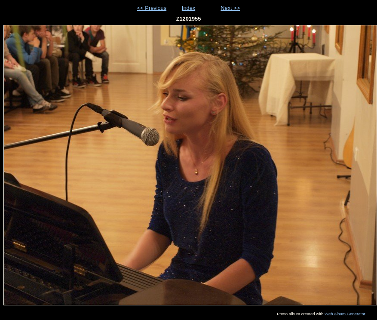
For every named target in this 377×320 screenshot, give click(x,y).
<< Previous (151, 8)
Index (188, 8)
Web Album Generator (345, 313)
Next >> (230, 8)
